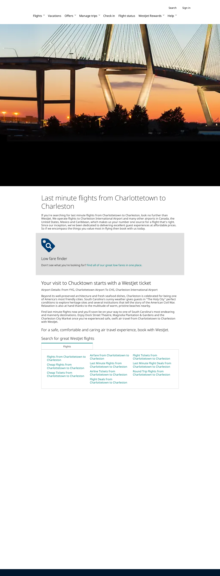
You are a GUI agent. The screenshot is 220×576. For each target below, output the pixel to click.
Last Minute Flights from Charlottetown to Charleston (108, 364)
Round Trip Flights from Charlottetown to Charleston (151, 372)
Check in (109, 16)
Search (173, 8)
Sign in (186, 7)
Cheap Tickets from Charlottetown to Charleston (65, 374)
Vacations (54, 16)
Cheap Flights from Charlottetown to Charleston (65, 366)
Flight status (126, 16)
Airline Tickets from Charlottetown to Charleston (108, 372)
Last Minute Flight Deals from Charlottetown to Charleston (152, 364)
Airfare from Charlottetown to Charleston (109, 356)
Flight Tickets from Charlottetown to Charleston (151, 356)
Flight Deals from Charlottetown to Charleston (108, 380)
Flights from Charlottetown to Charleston (66, 358)
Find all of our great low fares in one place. (114, 265)
